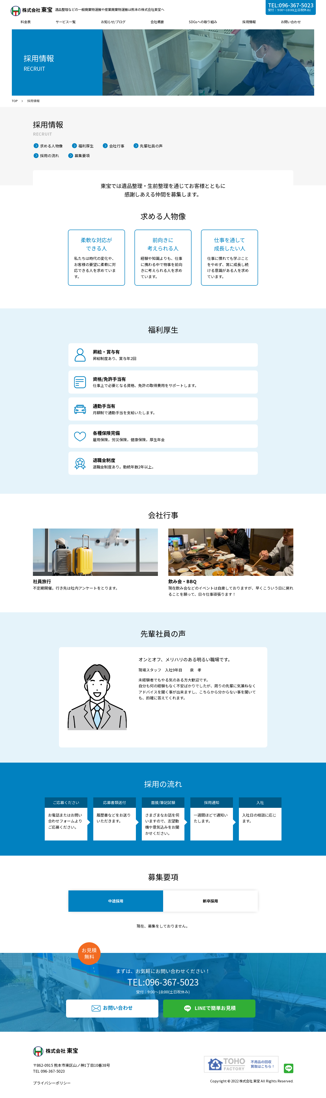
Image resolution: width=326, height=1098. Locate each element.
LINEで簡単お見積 (209, 1008)
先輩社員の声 (151, 146)
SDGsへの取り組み (203, 21)
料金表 (27, 21)
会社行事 (116, 146)
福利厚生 (86, 146)
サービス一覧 (66, 21)
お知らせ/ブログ (113, 21)
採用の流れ (49, 155)
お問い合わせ (289, 21)
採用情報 (248, 21)
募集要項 (82, 155)
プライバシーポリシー (52, 1083)
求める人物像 (51, 146)
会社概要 (157, 21)
